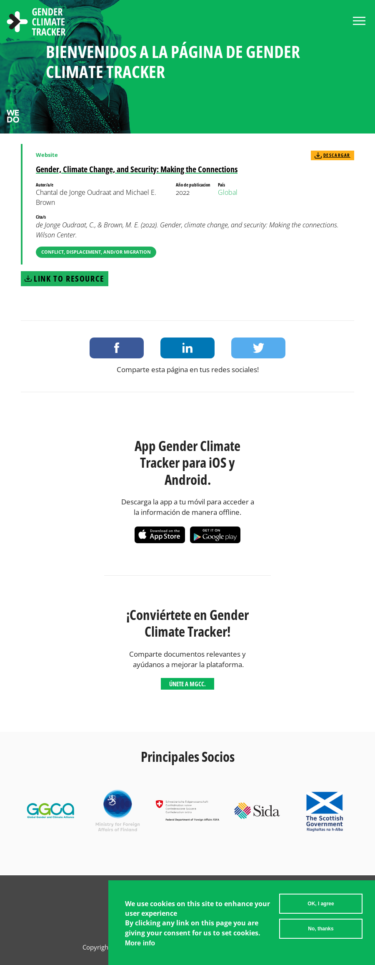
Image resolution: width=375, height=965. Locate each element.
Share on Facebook (117, 348)
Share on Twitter (258, 348)
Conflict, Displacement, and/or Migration (96, 252)
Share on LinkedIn (187, 348)
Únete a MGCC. (187, 684)
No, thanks (320, 929)
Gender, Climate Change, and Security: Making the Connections (137, 169)
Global (228, 192)
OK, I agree (321, 904)
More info (140, 943)
